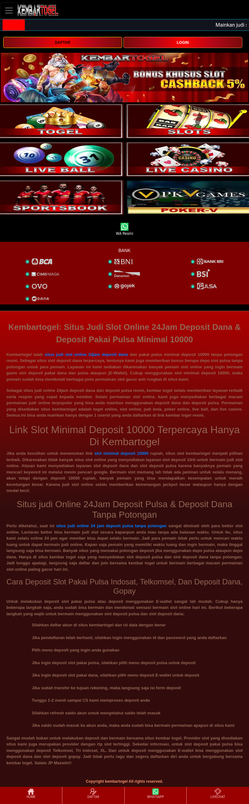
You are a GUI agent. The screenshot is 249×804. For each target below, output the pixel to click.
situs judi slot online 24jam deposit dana (86, 354)
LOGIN (183, 42)
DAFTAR (62, 42)
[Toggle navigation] (9, 10)
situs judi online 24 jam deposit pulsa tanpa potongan (111, 525)
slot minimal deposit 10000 (121, 453)
